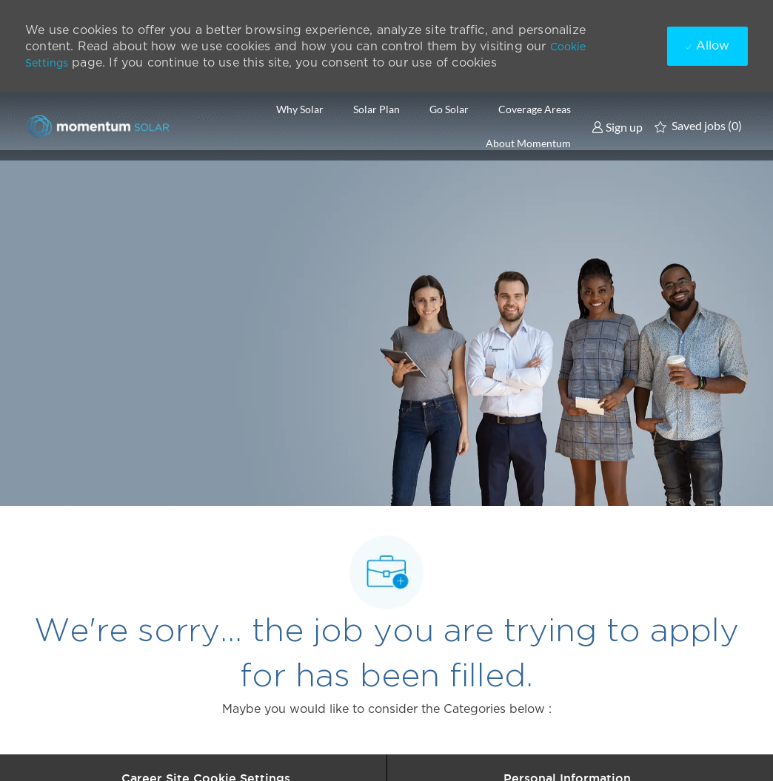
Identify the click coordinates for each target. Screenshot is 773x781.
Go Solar (449, 109)
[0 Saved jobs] (698, 126)
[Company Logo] (99, 126)
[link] (617, 126)
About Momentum (528, 143)
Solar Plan (376, 109)
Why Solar (300, 109)
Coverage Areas (534, 109)
